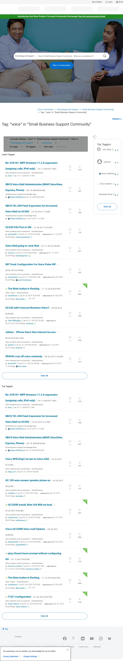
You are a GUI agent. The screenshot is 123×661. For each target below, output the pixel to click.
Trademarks (97, 647)
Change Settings (30, 656)
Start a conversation (61, 65)
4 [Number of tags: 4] (117, 150)
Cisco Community (45, 110)
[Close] (67, 650)
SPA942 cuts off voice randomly (34, 356)
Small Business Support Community (98, 110)
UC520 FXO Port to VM (29, 227)
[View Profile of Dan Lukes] (22, 366)
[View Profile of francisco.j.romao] (14, 566)
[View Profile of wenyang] (29, 323)
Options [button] (116, 119)
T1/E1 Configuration (30, 597)
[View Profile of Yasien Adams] (13, 604)
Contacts (18, 637)
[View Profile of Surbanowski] (13, 542)
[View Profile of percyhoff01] (12, 234)
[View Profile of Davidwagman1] (22, 256)
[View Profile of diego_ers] (12, 472)
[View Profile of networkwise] (13, 277)
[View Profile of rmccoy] (11, 253)
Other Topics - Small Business (16, 293)
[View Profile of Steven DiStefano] (17, 197)
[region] (35, 654)
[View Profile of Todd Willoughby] (14, 321)
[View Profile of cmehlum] (11, 493)
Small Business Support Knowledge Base (21, 194)
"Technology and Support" (22, 143)
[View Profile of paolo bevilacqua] (24, 280)
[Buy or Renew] (97, 2)
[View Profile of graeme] (11, 345)
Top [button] (6, 629)
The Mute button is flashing (34, 289)
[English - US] (119, 2)
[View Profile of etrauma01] (12, 363)
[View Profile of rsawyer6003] (21, 545)
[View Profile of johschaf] (19, 348)
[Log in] (109, 2)
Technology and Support (68, 110)
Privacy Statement (10, 656)
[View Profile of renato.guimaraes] (23, 237)
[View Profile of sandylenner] (12, 296)
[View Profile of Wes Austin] (20, 299)
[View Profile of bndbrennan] (13, 517)
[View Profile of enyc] (10, 176)
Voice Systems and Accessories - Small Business (24, 173)
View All (44, 375)
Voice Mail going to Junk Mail (32, 246)
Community (47, 143)
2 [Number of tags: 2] (117, 163)
